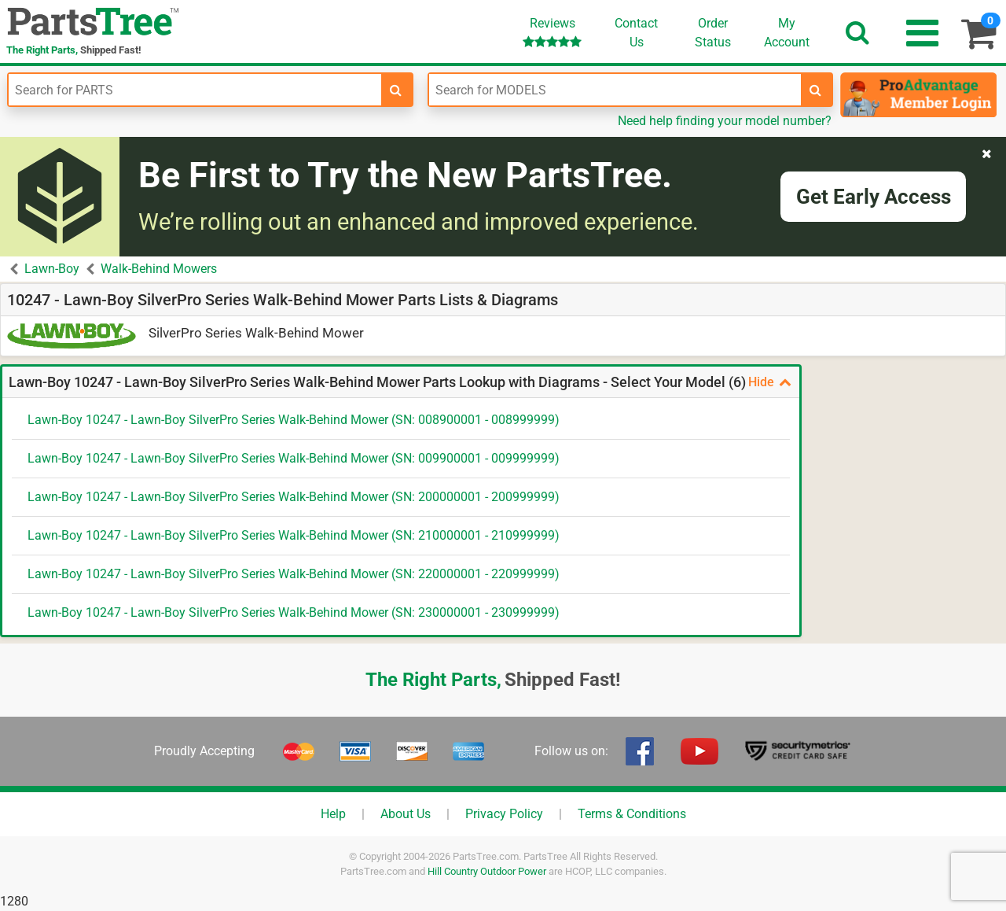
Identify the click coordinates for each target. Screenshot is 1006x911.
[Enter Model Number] (615, 89)
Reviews (552, 32)
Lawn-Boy (51, 268)
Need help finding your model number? (725, 120)
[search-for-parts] (396, 89)
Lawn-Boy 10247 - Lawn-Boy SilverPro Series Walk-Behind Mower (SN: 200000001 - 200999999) (294, 496)
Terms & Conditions (632, 813)
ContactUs (636, 33)
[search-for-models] (816, 89)
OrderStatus (713, 33)
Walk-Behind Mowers (159, 268)
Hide (769, 381)
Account (787, 32)
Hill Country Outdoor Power (487, 871)
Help (333, 813)
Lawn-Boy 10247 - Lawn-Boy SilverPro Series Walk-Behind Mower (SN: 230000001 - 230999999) (294, 612)
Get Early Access (873, 196)
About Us (405, 813)
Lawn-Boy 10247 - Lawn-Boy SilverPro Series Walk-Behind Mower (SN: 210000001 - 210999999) (294, 535)
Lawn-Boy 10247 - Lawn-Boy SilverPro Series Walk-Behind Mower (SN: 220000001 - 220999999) (294, 573)
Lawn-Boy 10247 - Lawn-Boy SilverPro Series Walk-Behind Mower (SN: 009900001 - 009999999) (294, 458)
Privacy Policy (504, 813)
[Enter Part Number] (195, 89)
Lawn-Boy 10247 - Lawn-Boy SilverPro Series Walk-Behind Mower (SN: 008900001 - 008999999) (294, 419)
